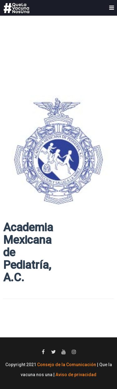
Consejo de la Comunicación (66, 364)
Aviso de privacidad (76, 374)
